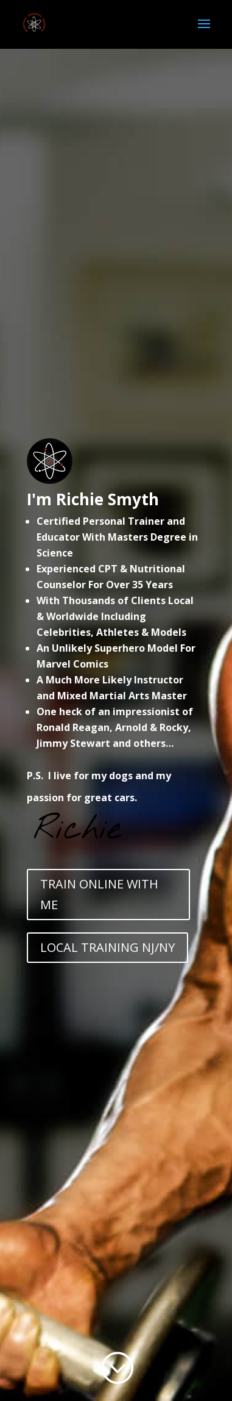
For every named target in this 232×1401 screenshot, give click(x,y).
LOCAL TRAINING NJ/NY (107, 947)
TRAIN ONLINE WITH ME (99, 894)
